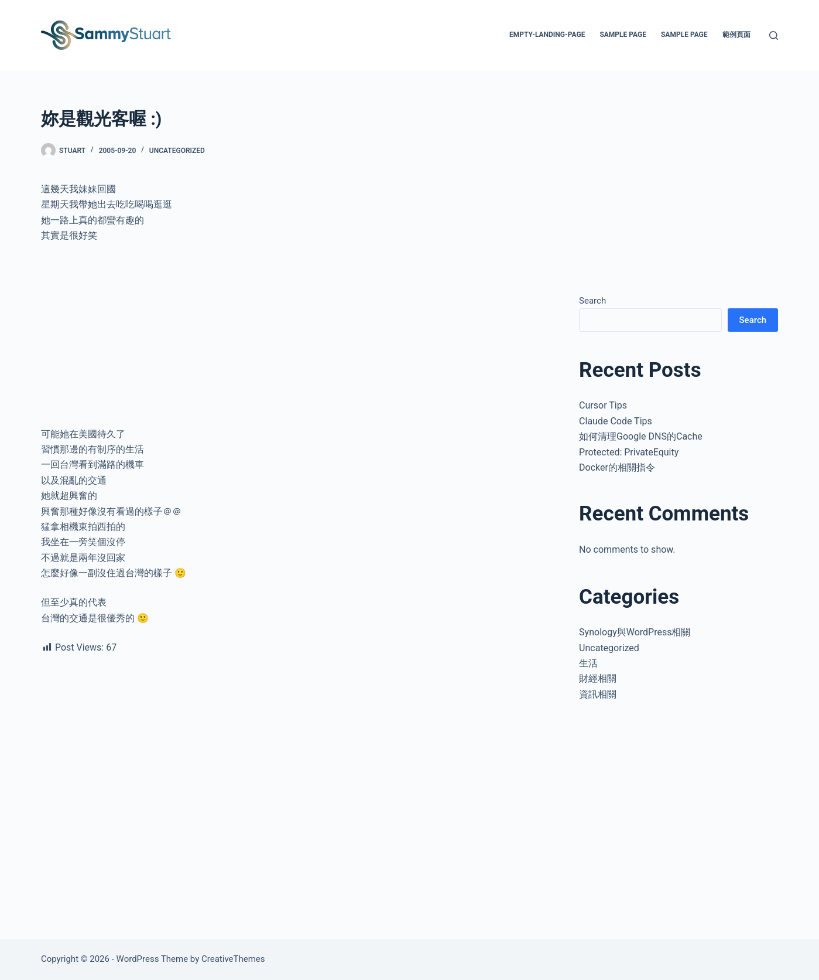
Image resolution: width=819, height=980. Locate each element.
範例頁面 (736, 34)
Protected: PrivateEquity (628, 452)
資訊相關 (597, 694)
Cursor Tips (603, 405)
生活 (588, 663)
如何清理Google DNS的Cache (641, 436)
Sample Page (622, 34)
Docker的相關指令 (617, 467)
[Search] (773, 35)
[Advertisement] (295, 340)
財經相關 (597, 678)
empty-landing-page (547, 34)
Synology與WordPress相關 (634, 632)
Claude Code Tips (615, 421)
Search (592, 300)
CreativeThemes (233, 959)
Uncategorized (177, 151)
